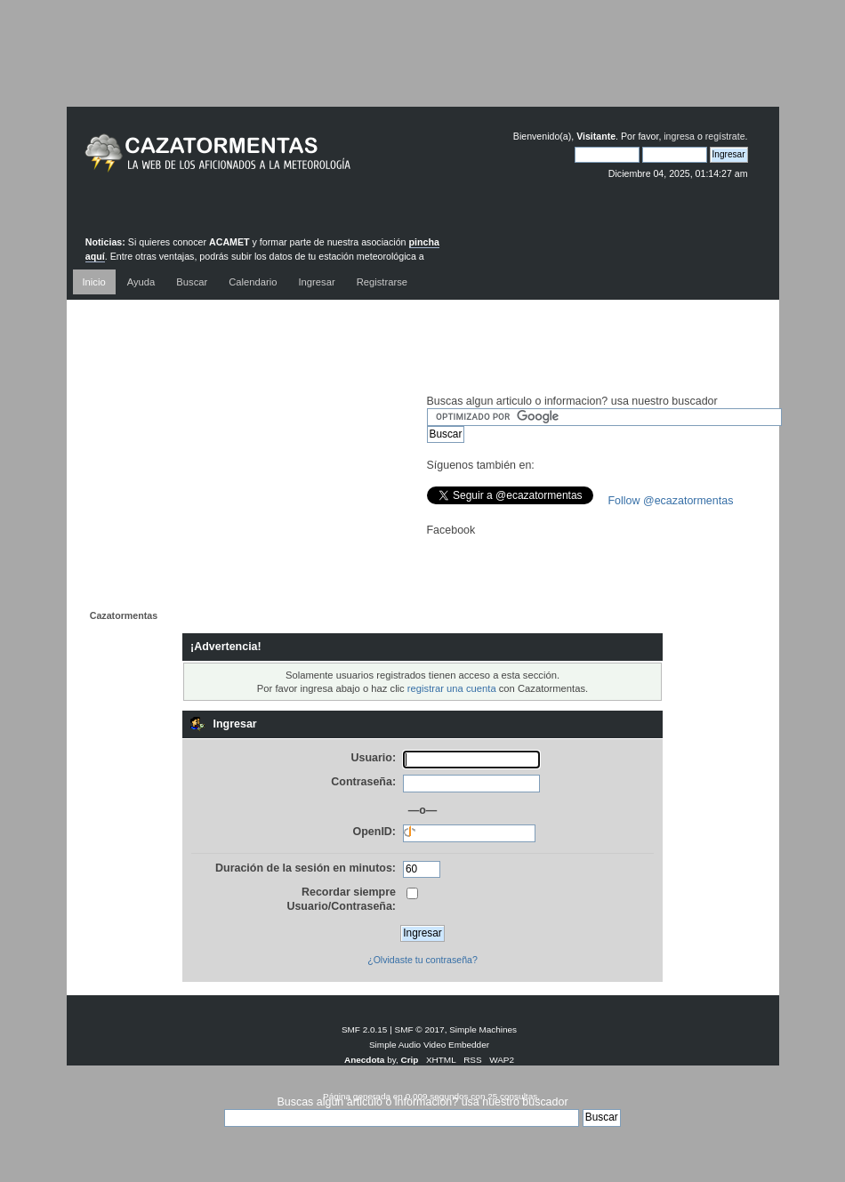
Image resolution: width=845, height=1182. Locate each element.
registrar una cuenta (451, 688)
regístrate (725, 136)
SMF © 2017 (420, 1029)
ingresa (679, 136)
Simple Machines (483, 1029)
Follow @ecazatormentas (671, 501)
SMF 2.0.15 (365, 1029)
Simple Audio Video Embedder (429, 1044)
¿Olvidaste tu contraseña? (422, 959)
